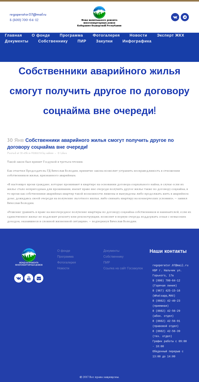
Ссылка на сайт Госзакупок (123, 268)
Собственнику (113, 256)
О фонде (63, 251)
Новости (36, 153)
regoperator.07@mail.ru (28, 15)
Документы (111, 251)
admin (49, 153)
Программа (65, 256)
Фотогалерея (66, 262)
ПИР (106, 262)
